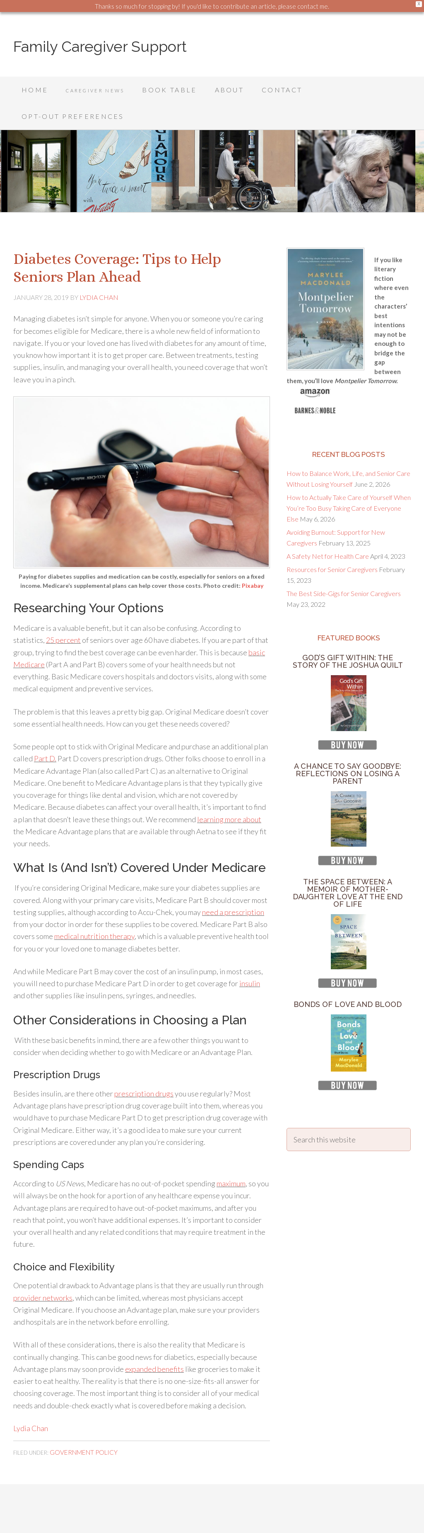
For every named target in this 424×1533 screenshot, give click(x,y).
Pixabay (252, 559)
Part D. (45, 731)
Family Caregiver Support (100, 46)
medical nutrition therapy (94, 909)
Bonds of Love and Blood (348, 977)
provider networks (42, 1271)
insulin (249, 956)
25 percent (63, 613)
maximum (231, 1156)
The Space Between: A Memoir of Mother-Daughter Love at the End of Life (347, 866)
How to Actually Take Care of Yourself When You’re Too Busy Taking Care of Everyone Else (349, 481)
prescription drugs (143, 1067)
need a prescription (233, 885)
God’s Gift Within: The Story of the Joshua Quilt (348, 635)
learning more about (229, 792)
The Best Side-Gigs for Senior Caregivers (344, 567)
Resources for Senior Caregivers (332, 543)
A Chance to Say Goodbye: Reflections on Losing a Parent (347, 747)
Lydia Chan (30, 1401)
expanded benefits (154, 1342)
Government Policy (78, 1425)
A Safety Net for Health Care (328, 530)
